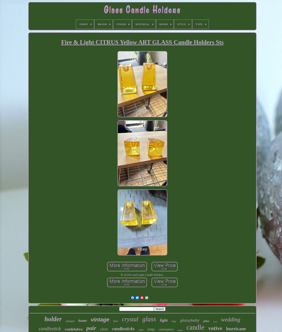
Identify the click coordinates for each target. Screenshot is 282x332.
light (164, 320)
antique (70, 321)
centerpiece (166, 329)
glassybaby (189, 320)
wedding (230, 319)
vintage (100, 320)
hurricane (236, 328)
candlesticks (123, 328)
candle (195, 327)
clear (104, 329)
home (82, 320)
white (141, 329)
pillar (206, 321)
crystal (130, 319)
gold (215, 321)
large (174, 321)
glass (149, 319)
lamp (151, 329)
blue (115, 321)
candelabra (73, 329)
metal (180, 330)
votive (215, 328)
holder (53, 319)
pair (91, 328)
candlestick (50, 328)
